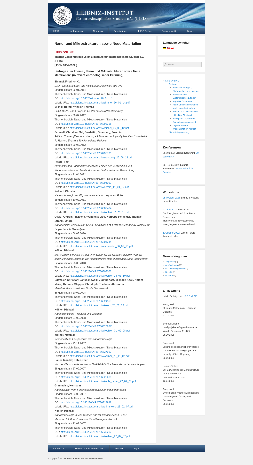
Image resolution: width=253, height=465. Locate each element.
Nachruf (169, 275)
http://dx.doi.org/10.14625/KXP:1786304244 (86, 242)
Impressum (59, 448)
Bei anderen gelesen (175, 268)
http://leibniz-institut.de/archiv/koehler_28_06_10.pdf (100, 275)
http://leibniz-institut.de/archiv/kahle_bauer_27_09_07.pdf (103, 381)
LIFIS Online (145, 31)
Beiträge (173, 84)
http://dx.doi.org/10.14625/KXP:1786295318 (86, 123)
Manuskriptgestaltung (179, 132)
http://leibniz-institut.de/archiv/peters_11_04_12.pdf (99, 187)
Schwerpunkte (169, 31)
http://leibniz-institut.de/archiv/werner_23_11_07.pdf (99, 356)
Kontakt (119, 448)
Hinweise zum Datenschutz (90, 448)
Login (136, 448)
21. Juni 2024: (170, 209)
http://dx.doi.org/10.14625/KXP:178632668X (86, 326)
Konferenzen (76, 31)
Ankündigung (171, 265)
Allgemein (170, 261)
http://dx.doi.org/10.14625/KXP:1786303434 (86, 208)
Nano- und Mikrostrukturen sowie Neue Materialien (98, 44)
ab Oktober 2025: (172, 197)
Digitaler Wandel (180, 125)
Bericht (168, 272)
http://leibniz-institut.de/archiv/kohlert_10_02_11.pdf (99, 212)
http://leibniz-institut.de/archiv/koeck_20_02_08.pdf (99, 305)
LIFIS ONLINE (172, 81)
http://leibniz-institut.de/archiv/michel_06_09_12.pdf (99, 128)
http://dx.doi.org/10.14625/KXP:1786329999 (86, 402)
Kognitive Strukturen (182, 101)
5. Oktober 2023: (171, 232)
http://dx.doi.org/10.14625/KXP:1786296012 (86, 182)
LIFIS (56, 31)
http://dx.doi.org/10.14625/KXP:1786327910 (86, 351)
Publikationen (121, 31)
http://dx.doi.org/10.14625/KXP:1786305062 (86, 271)
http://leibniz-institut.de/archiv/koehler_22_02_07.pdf (100, 436)
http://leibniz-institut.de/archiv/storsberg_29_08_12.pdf (101, 157)
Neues (190, 31)
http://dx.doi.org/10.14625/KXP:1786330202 (86, 432)
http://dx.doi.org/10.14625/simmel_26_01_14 (86, 98)
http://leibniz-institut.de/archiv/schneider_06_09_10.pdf (101, 246)
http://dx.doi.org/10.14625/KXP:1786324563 (86, 301)
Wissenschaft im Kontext (184, 129)
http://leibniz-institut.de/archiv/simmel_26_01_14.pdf (100, 102)
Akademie (98, 31)
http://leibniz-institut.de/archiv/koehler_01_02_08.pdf (100, 330)
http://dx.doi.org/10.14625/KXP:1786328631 (86, 377)
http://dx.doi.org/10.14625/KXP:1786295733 (86, 153)
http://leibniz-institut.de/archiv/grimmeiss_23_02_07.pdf (101, 406)
